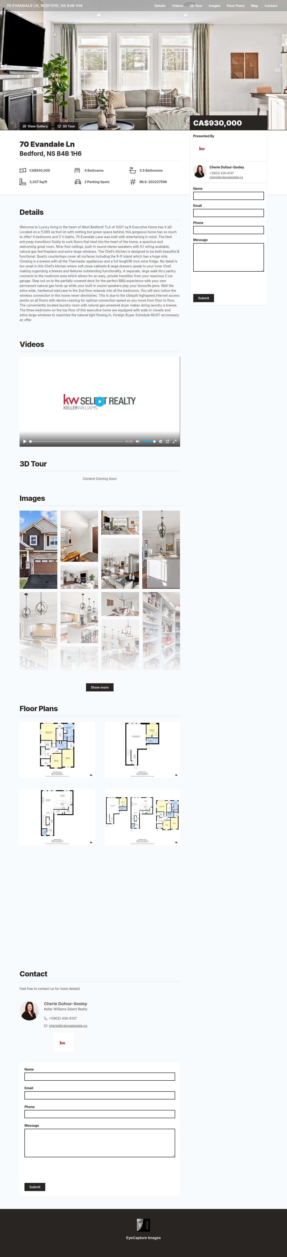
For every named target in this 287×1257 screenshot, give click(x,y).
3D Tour (196, 6)
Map (254, 6)
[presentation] (224, 283)
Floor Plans (236, 6)
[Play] (25, 441)
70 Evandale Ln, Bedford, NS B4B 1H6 (45, 5)
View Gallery (35, 126)
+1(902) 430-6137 (222, 173)
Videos (177, 6)
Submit (203, 298)
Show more (100, 687)
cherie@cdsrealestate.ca (226, 177)
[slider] (76, 441)
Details (160, 6)
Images (214, 6)
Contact (271, 6)
